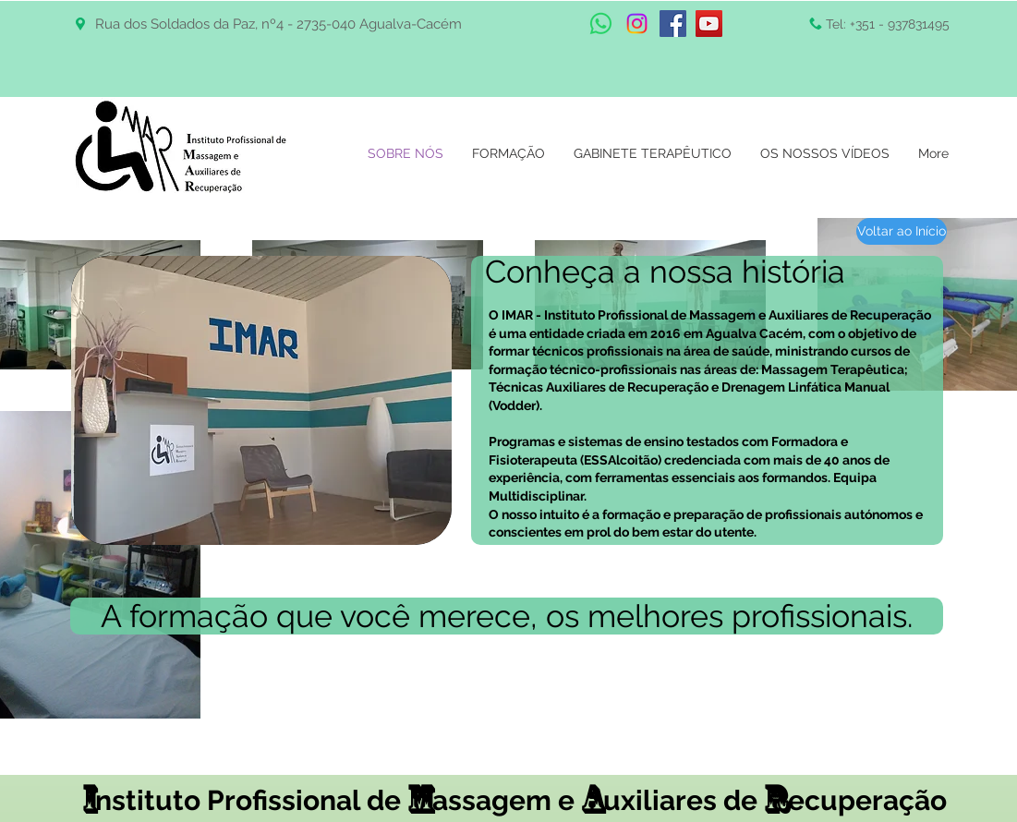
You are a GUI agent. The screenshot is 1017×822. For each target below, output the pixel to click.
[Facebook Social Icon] (673, 23)
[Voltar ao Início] (901, 231)
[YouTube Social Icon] (709, 23)
